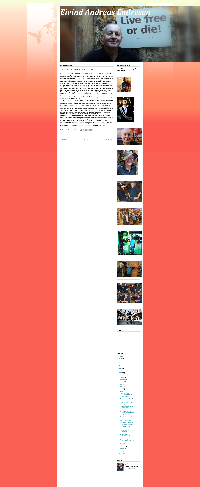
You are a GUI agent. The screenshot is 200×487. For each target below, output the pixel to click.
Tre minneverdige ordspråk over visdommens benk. (127, 417)
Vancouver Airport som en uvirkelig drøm (127, 427)
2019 (120, 358)
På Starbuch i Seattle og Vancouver (126, 431)
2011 (120, 453)
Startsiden (87, 139)
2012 (120, 451)
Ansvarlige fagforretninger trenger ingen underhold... (127, 407)
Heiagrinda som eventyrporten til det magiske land (126, 395)
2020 (120, 356)
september (123, 379)
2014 (120, 370)
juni (121, 386)
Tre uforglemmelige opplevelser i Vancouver (127, 440)
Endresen (129, 464)
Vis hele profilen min (130, 468)
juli (121, 384)
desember (123, 375)
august (122, 382)
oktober (122, 377)
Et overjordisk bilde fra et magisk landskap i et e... (127, 399)
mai (121, 389)
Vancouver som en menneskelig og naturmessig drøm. (126, 435)
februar (122, 446)
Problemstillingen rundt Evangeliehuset (126, 403)
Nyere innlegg (65, 139)
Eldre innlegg (108, 139)
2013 (120, 373)
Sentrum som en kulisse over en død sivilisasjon (127, 423)
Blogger (107, 483)
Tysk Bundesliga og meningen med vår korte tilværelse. (127, 413)
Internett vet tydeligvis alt (126, 420)
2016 (120, 365)
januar (122, 448)
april (121, 391)
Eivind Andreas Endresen (105, 13)
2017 (120, 363)
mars (121, 443)
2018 (120, 361)
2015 (120, 368)
